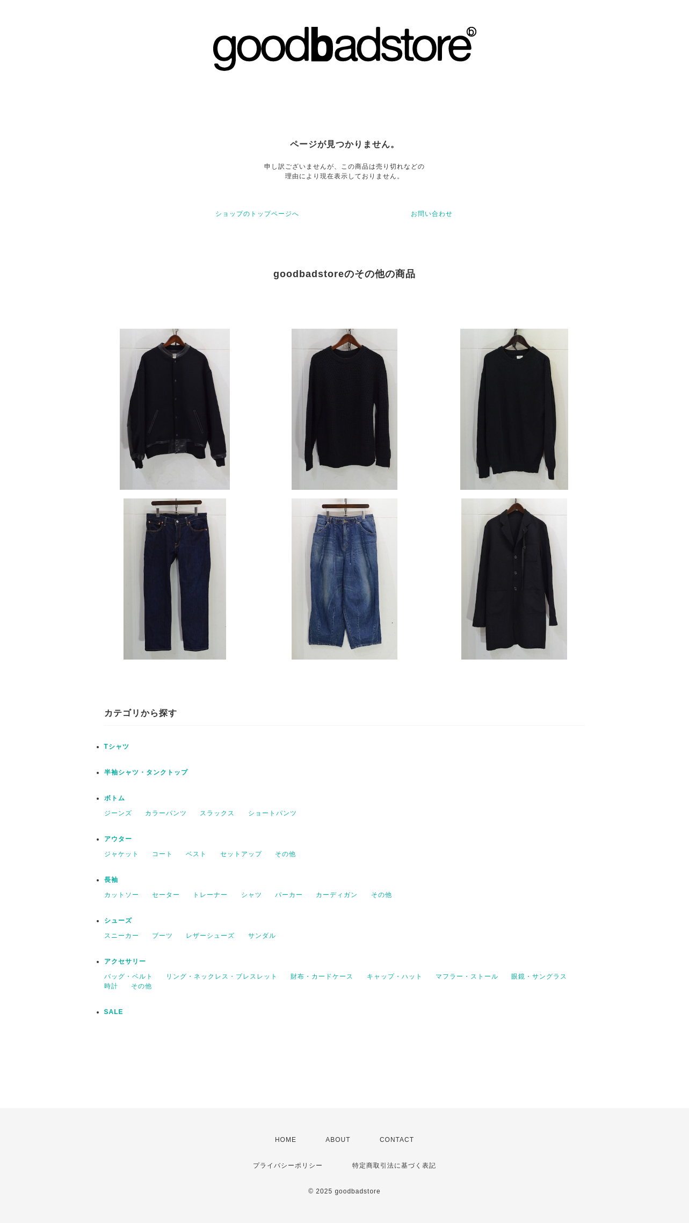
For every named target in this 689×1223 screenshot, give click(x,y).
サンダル (262, 935)
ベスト (196, 854)
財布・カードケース (322, 976)
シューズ (118, 920)
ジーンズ (118, 813)
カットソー (121, 895)
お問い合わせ (432, 214)
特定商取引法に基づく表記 (394, 1165)
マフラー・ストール (467, 976)
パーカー (289, 895)
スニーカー (121, 935)
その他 (285, 854)
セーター (166, 895)
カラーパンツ (166, 813)
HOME (285, 1140)
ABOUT (337, 1140)
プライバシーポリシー (288, 1165)
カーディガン (337, 895)
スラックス (217, 813)
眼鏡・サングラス (539, 976)
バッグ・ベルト (128, 976)
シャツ (251, 895)
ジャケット (121, 854)
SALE (114, 1012)
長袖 (111, 880)
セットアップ (241, 854)
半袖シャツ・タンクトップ (146, 772)
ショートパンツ (272, 813)
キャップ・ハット (395, 976)
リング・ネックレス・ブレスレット (222, 976)
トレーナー (210, 895)
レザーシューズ (210, 935)
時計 (111, 986)
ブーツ (162, 935)
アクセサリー (125, 961)
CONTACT (397, 1140)
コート (162, 854)
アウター (118, 839)
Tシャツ (116, 746)
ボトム (114, 798)
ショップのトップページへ (257, 214)
